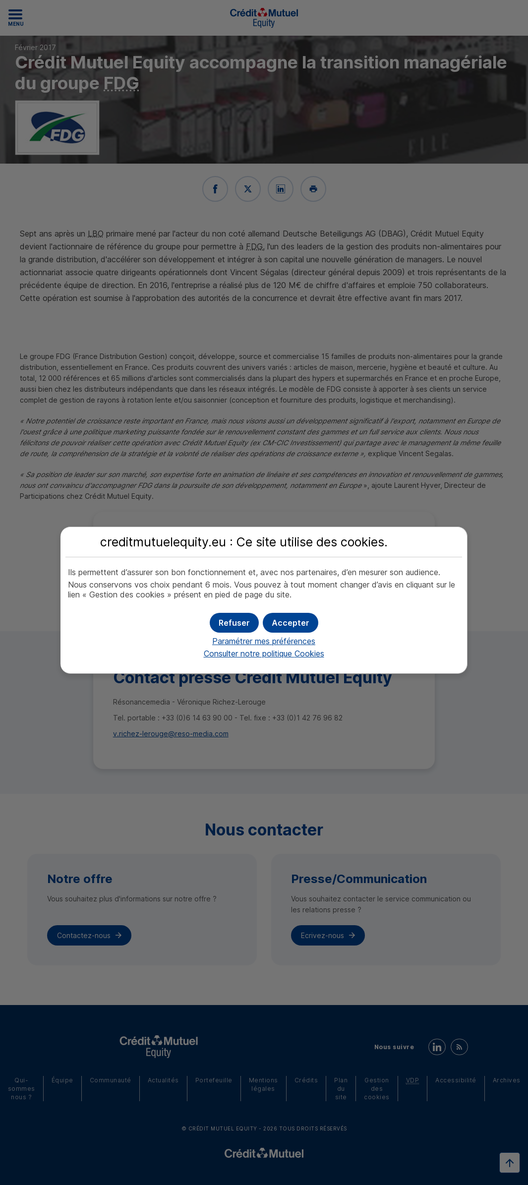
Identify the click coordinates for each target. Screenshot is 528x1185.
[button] (290, 623)
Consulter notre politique (264, 653)
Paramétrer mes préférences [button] (263, 641)
